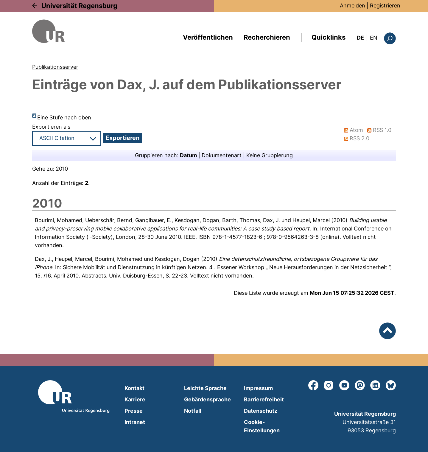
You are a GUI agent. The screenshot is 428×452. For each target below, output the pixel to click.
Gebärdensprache (207, 399)
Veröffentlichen (208, 37)
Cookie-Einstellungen (262, 426)
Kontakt (134, 388)
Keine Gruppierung (269, 155)
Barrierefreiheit (264, 399)
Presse (133, 411)
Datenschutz (260, 411)
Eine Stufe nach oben (64, 117)
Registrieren (385, 5)
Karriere (134, 399)
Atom (356, 130)
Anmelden (352, 5)
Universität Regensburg (79, 6)
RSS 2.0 (359, 138)
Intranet (134, 422)
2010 (62, 169)
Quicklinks (328, 37)
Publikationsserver (55, 67)
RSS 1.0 (382, 130)
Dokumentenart (222, 155)
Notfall (192, 411)
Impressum (258, 388)
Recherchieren (267, 37)
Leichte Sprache (205, 388)
